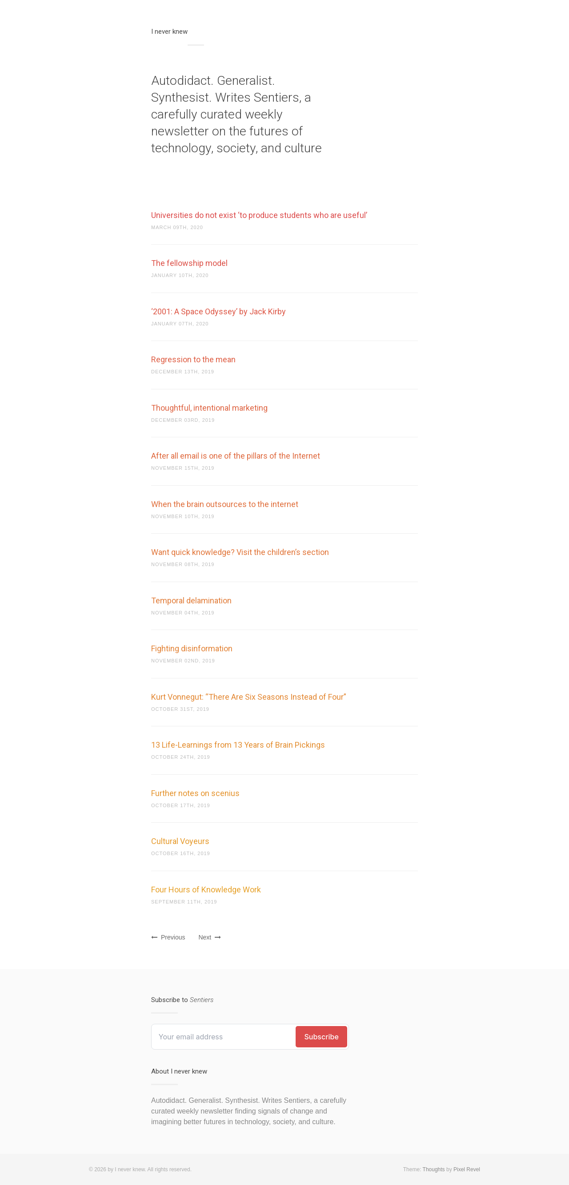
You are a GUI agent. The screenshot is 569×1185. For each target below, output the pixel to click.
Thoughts (434, 1169)
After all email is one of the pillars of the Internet (235, 455)
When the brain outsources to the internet (224, 504)
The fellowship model (189, 263)
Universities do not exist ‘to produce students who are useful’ (259, 215)
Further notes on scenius (195, 793)
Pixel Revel (466, 1169)
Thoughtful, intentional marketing (209, 407)
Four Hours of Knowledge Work (206, 889)
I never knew (169, 32)
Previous (168, 937)
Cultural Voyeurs (180, 841)
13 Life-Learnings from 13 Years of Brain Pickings (238, 744)
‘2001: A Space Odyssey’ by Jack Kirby (218, 311)
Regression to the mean (193, 359)
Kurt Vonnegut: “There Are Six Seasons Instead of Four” (248, 696)
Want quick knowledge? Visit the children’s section (240, 552)
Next (209, 937)
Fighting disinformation (191, 648)
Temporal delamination (191, 600)
